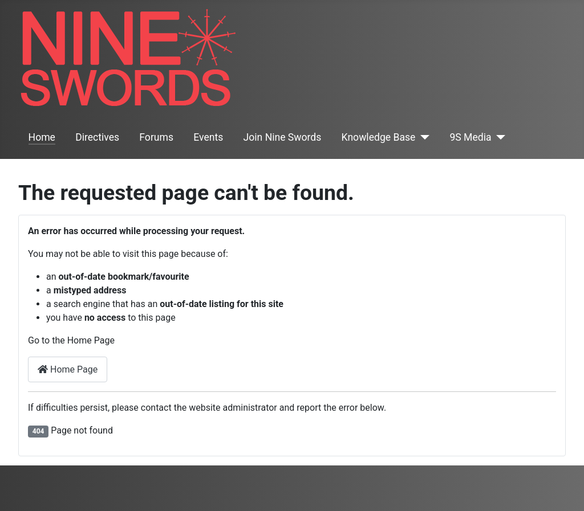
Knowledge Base (379, 137)
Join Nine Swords (283, 137)
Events (208, 137)
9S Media (470, 137)
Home (42, 137)
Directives (97, 137)
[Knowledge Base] (422, 137)
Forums (156, 137)
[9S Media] (499, 137)
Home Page (68, 369)
